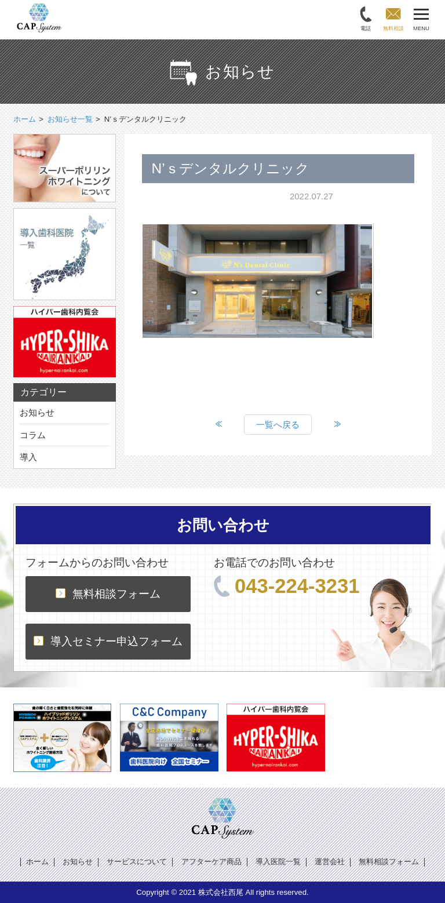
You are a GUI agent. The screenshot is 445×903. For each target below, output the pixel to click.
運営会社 (330, 861)
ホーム (37, 861)
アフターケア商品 (211, 861)
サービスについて (137, 861)
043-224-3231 (287, 586)
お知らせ (37, 412)
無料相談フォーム (108, 594)
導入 (28, 457)
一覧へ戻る (278, 424)
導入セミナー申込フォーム (108, 641)
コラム (33, 435)
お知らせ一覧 (70, 119)
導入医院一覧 (278, 861)
